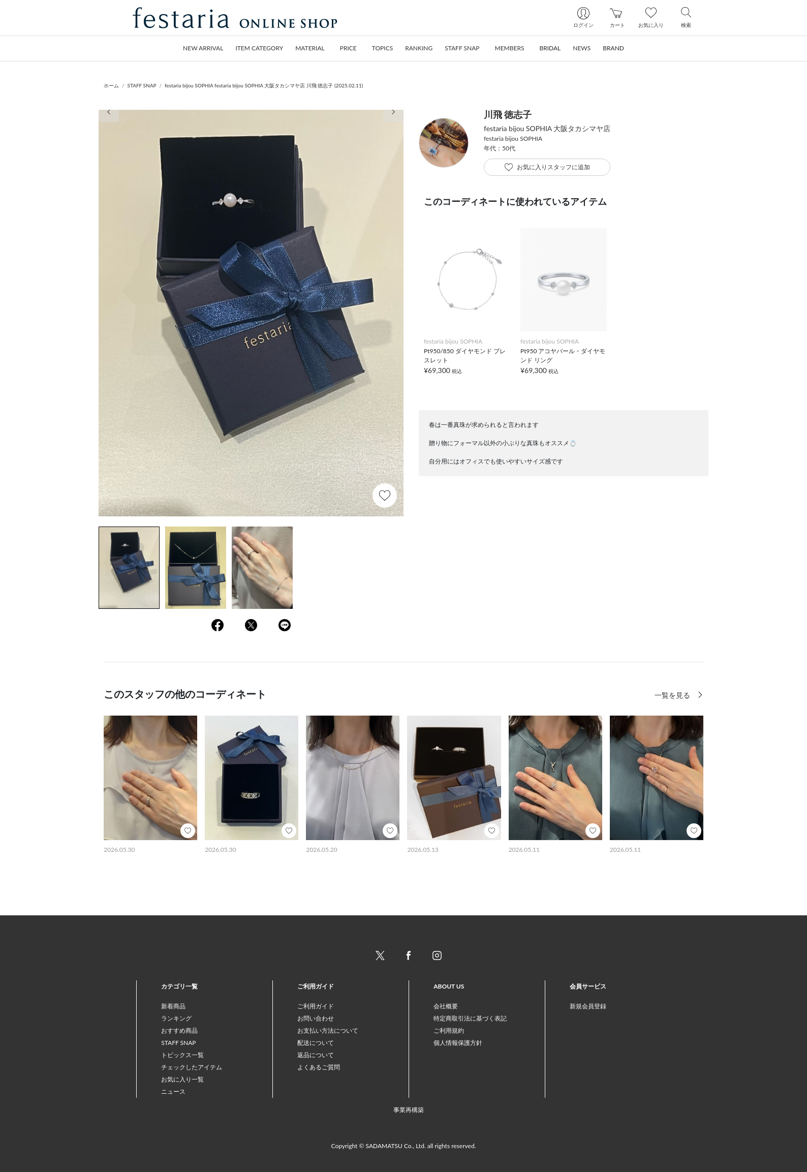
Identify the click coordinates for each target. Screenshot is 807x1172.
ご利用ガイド (315, 1006)
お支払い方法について (327, 1030)
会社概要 (445, 1006)
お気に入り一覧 (182, 1079)
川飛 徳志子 (508, 114)
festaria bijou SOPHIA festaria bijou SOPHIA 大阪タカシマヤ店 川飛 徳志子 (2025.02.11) (264, 85)
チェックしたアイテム (191, 1067)
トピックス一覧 (182, 1055)
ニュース (173, 1091)
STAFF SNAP (142, 85)
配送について (315, 1042)
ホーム (111, 85)
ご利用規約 (448, 1030)
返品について (315, 1055)
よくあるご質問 (318, 1067)
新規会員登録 (588, 1006)
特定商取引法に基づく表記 (470, 1018)
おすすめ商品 (179, 1030)
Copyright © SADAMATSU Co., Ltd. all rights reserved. (403, 1146)
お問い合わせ (315, 1018)
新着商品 (173, 1006)
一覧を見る (673, 695)
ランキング (176, 1018)
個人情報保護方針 (457, 1042)
